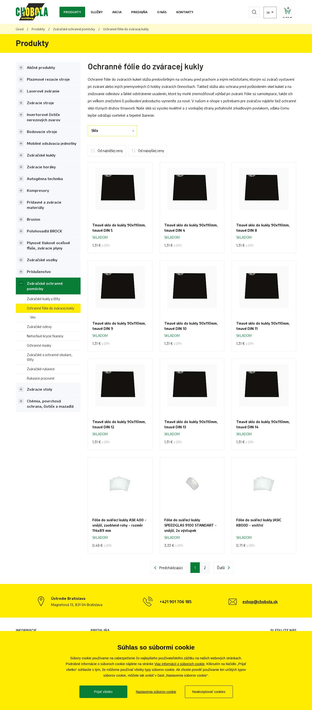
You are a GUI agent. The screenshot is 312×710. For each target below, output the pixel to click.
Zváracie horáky (41, 167)
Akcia (117, 12)
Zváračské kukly (41, 155)
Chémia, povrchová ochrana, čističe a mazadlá (50, 403)
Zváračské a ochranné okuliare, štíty (49, 357)
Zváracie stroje (40, 103)
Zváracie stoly (39, 389)
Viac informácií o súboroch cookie (179, 664)
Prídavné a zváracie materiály (44, 205)
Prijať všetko (103, 692)
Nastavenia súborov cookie (156, 692)
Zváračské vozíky (42, 260)
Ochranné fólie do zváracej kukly (50, 308)
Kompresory (38, 190)
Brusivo (33, 219)
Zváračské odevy (39, 327)
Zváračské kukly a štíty (43, 299)
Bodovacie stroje (42, 131)
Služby (97, 12)
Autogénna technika (45, 178)
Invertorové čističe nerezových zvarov (43, 117)
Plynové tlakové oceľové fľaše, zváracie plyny (48, 245)
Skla (32, 317)
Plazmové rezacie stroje (48, 79)
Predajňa (139, 12)
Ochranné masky (39, 345)
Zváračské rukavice (41, 369)
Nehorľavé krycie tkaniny (45, 336)
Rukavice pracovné (40, 378)
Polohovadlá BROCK (44, 231)
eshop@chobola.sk (260, 601)
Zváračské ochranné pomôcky (74, 29)
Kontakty (184, 12)
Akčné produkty (41, 67)
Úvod (20, 29)
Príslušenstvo (39, 271)
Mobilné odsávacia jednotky (51, 143)
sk (260, 12)
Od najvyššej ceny (151, 151)
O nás (162, 12)
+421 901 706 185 (176, 601)
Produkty (72, 12)
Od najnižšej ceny (110, 151)
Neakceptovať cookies (208, 692)
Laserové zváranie (43, 91)
